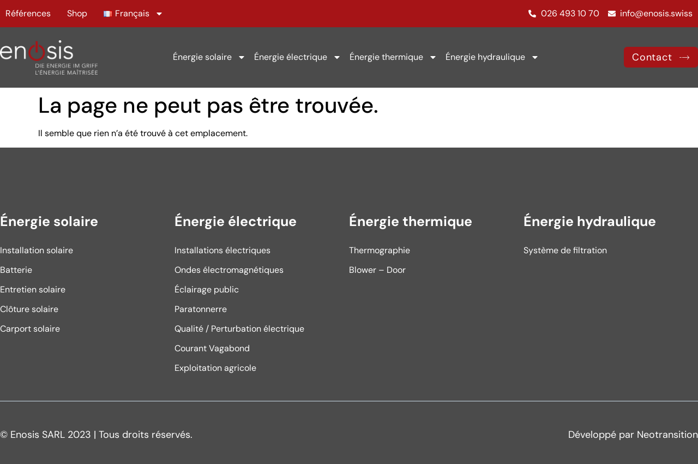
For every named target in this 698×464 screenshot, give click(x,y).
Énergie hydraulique (492, 57)
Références (28, 13)
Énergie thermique (393, 57)
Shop (77, 13)
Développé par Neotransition (633, 434)
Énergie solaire (209, 57)
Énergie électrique (297, 57)
